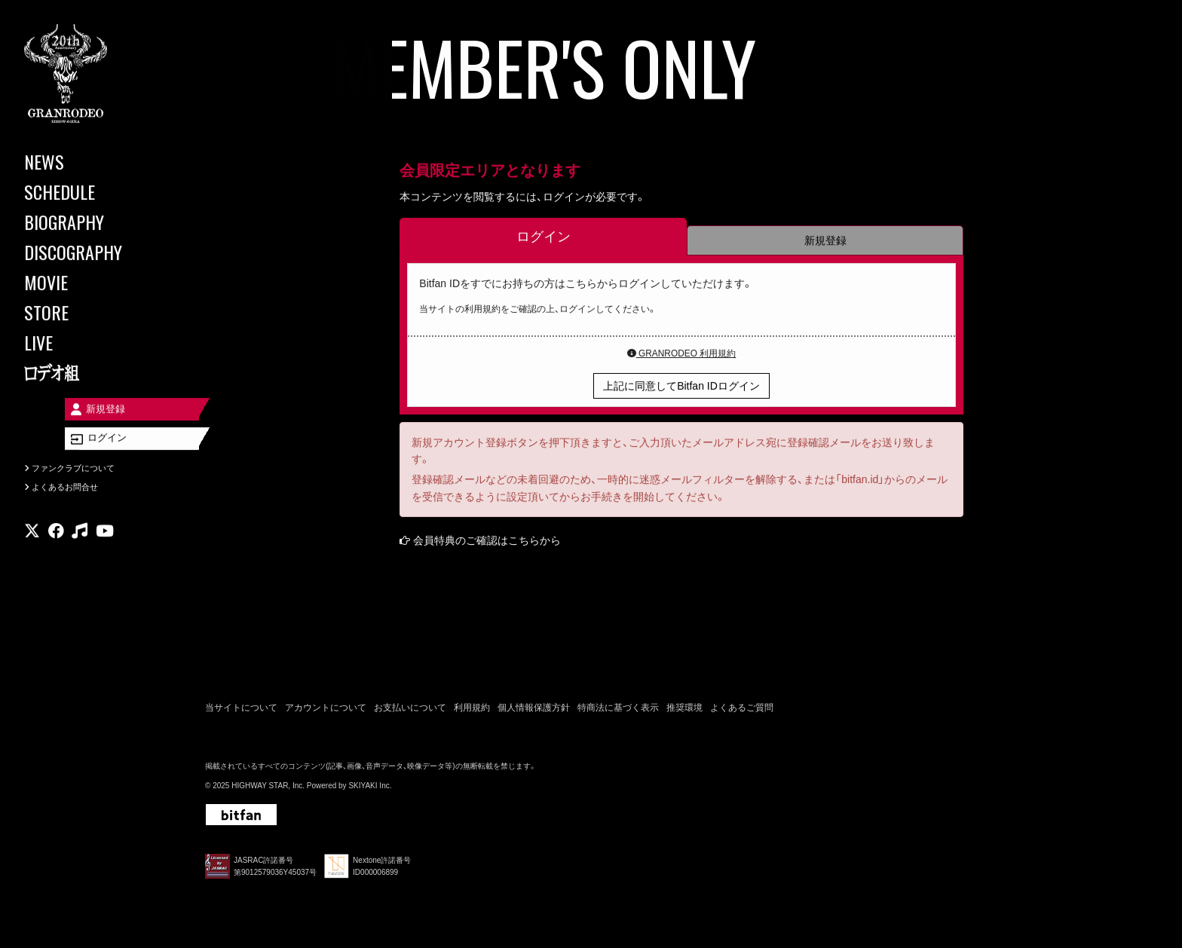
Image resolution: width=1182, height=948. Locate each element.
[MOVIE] (90, 282)
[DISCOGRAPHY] (90, 252)
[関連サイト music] (79, 546)
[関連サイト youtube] (105, 546)
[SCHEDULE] (90, 191)
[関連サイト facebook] (56, 546)
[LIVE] (90, 342)
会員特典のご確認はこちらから (487, 542)
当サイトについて (241, 710)
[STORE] (90, 312)
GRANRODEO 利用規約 (681, 355)
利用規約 (472, 710)
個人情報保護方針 (534, 710)
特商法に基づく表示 (618, 710)
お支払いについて (410, 710)
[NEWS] (90, 161)
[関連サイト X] (32, 546)
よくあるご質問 (741, 710)
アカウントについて (325, 710)
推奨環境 (684, 710)
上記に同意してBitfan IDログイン (681, 387)
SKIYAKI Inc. (369, 788)
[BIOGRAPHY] (90, 222)
